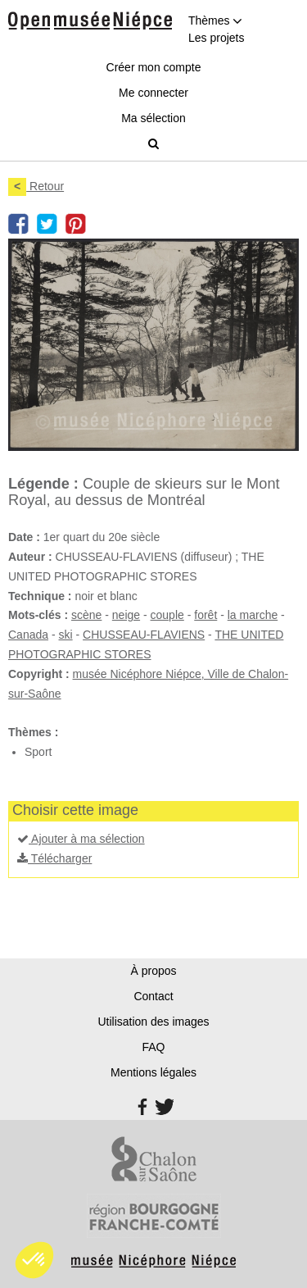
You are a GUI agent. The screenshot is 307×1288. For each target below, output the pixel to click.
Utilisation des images (153, 1021)
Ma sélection (153, 118)
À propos (153, 970)
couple (167, 614)
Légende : (43, 484)
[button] (34, 1260)
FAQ (153, 1047)
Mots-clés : (38, 614)
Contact (153, 996)
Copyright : (39, 673)
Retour (36, 186)
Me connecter (153, 92)
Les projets (216, 37)
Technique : (40, 596)
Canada (28, 634)
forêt (205, 614)
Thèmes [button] (215, 20)
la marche (253, 614)
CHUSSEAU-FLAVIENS (144, 634)
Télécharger (54, 858)
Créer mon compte (153, 67)
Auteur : (30, 556)
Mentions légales (153, 1072)
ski (66, 634)
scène (86, 614)
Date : (24, 537)
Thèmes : (33, 732)
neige (126, 614)
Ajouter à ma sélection (81, 838)
